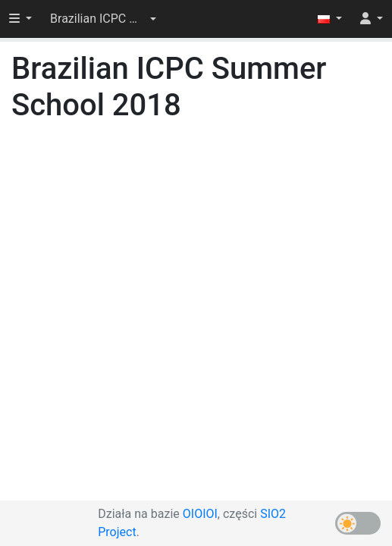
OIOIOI (200, 514)
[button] (103, 19)
